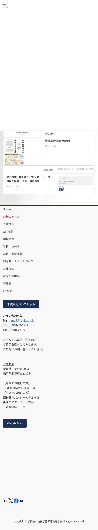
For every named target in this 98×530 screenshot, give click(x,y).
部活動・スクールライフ (18, 261)
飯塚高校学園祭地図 (57, 141)
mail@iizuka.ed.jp (23, 320)
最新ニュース (11, 217)
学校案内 (8, 239)
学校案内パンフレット (21, 304)
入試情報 (8, 224)
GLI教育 (8, 232)
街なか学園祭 (11, 276)
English (8, 291)
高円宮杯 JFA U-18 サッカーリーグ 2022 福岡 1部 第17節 (28, 179)
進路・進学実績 (13, 254)
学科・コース (11, 246)
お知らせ (8, 268)
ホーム (7, 209)
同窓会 (7, 283)
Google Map (15, 423)
